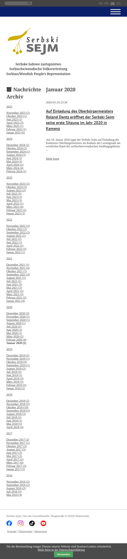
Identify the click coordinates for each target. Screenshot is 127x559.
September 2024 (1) (18, 151)
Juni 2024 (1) (14, 158)
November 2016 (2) (18, 481)
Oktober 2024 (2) (16, 148)
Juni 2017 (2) (14, 452)
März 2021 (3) (14, 294)
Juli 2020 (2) (14, 326)
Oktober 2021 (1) (16, 271)
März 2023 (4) (14, 206)
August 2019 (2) (16, 368)
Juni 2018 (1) (14, 420)
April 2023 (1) (14, 203)
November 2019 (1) (18, 358)
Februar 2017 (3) (16, 466)
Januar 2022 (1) (15, 252)
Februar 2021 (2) (16, 297)
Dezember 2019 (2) (17, 355)
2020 (9, 307)
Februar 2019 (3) (16, 385)
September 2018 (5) (18, 410)
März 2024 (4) (14, 168)
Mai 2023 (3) (14, 200)
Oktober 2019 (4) (16, 362)
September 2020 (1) (18, 319)
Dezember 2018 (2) (17, 400)
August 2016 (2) (16, 488)
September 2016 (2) (18, 485)
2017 (9, 433)
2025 (9, 106)
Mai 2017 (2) (14, 456)
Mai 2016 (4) (14, 494)
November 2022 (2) (18, 225)
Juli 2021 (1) (14, 281)
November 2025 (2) (18, 112)
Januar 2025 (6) (15, 132)
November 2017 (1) (18, 442)
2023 (9, 177)
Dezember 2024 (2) (17, 145)
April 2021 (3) (14, 291)
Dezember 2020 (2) (17, 313)
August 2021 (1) (16, 277)
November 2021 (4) (18, 268)
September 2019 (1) (18, 365)
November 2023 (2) (18, 183)
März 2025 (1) (14, 126)
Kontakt (11, 531)
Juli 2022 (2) (14, 239)
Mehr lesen (52, 158)
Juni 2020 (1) (14, 329)
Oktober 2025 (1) (16, 116)
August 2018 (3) (16, 414)
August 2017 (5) (16, 449)
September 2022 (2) (18, 232)
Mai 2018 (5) (14, 423)
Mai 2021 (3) (14, 287)
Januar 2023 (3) (15, 213)
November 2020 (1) (18, 316)
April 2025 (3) (14, 122)
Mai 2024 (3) (14, 161)
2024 (9, 138)
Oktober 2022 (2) (16, 229)
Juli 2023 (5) (14, 193)
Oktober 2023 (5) (16, 187)
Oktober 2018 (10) (17, 407)
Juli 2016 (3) (14, 491)
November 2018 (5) (18, 404)
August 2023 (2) (16, 190)
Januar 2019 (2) (15, 388)
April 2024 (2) (14, 164)
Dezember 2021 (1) (17, 264)
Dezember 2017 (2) (17, 439)
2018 (9, 394)
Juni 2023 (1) (14, 197)
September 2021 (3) (18, 274)
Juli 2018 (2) (14, 417)
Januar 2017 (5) (15, 469)
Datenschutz (25, 531)
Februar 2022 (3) (16, 248)
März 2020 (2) (14, 336)
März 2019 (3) (14, 381)
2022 (9, 219)
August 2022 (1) (16, 235)
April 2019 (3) (14, 378)
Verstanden (63, 554)
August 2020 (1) (16, 323)
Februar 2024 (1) (16, 171)
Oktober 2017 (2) (16, 446)
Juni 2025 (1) (14, 119)
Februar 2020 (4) (16, 339)
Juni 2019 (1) (14, 375)
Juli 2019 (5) (14, 371)
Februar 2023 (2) (16, 210)
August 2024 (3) (16, 154)
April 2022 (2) (14, 245)
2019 (9, 349)
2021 (9, 258)
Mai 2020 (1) (14, 333)
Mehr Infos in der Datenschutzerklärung (61, 549)
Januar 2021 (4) (15, 300)
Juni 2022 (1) (14, 242)
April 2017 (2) (14, 459)
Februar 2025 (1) (16, 129)
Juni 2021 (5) (14, 284)
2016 (9, 475)
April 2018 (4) (14, 427)
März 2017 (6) (14, 462)
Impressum (41, 531)
